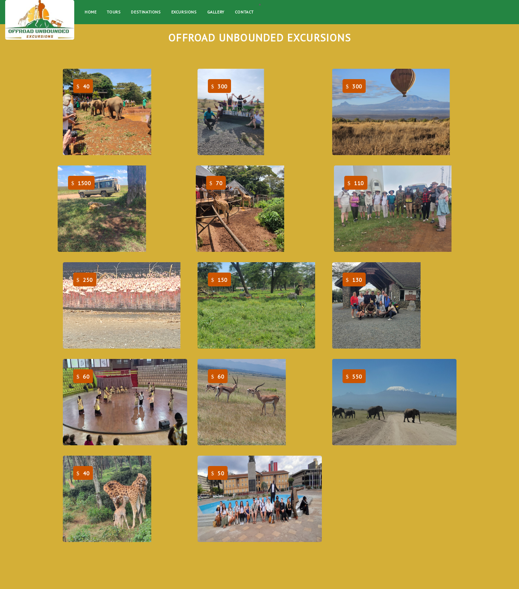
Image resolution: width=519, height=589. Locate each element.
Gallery (215, 12)
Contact (244, 12)
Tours (114, 12)
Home (90, 12)
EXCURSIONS (184, 12)
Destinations (146, 12)
